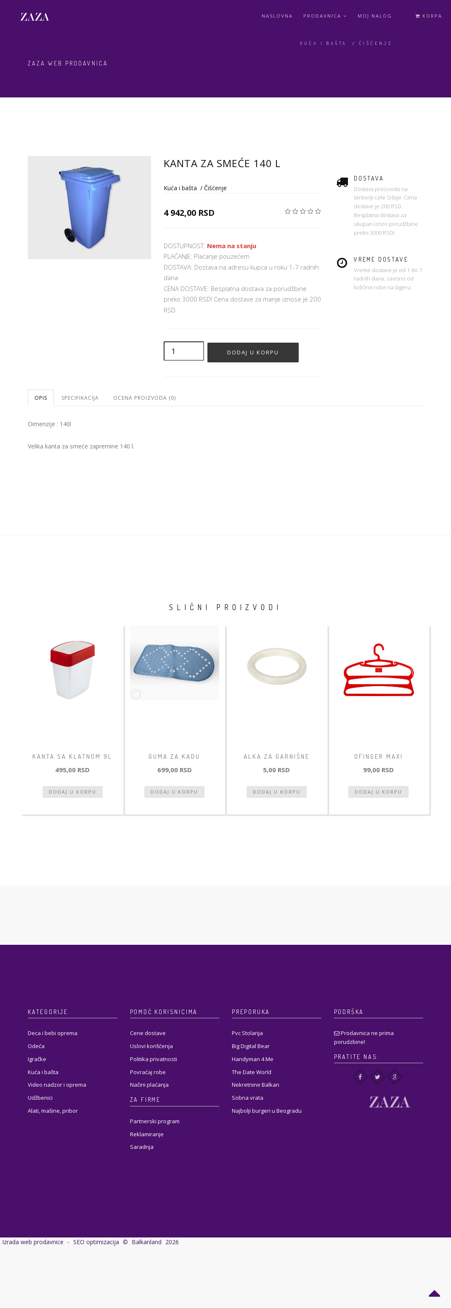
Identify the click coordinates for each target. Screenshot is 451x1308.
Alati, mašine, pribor (53, 1110)
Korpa (428, 16)
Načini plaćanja (149, 1084)
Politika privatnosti (153, 1059)
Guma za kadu (174, 756)
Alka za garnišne (277, 756)
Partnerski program (155, 1121)
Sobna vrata (247, 1097)
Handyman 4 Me (252, 1059)
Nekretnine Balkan (255, 1084)
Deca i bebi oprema (52, 1033)
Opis (40, 397)
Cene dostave (148, 1033)
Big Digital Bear (251, 1046)
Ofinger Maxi (378, 756)
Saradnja (142, 1147)
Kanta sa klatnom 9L (72, 756)
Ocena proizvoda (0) (144, 397)
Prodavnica (325, 16)
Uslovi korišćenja (151, 1046)
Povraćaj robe (148, 1072)
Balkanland (147, 1242)
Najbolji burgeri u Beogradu (267, 1110)
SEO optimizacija (96, 1242)
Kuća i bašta (323, 43)
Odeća (36, 1046)
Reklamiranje (147, 1134)
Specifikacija (80, 397)
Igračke (37, 1059)
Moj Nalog (375, 16)
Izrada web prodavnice (33, 1242)
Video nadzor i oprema (57, 1084)
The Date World (251, 1072)
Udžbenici (40, 1097)
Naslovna (277, 16)
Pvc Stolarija (247, 1033)
